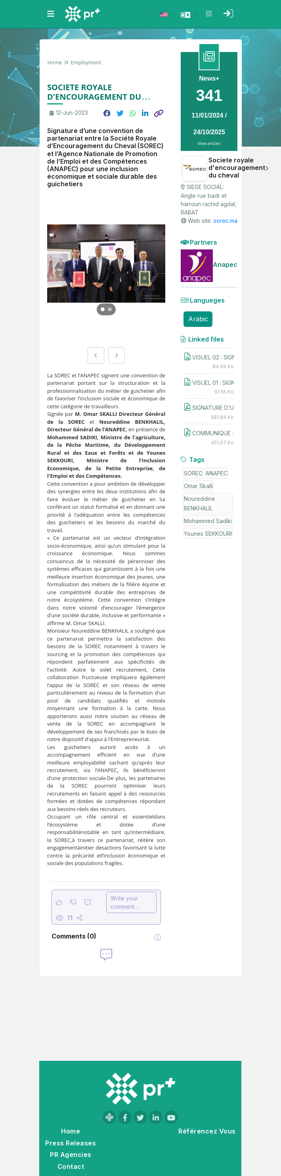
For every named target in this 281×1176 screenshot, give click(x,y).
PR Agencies (70, 1155)
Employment (86, 62)
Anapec (225, 264)
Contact (70, 1166)
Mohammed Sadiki (208, 521)
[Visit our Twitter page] (140, 1117)
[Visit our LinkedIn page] (155, 1117)
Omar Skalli (198, 486)
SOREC (193, 473)
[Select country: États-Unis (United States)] (169, 14)
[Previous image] (96, 355)
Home (55, 62)
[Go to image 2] (110, 309)
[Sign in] (229, 13)
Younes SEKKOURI (208, 533)
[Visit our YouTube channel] (171, 1117)
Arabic (198, 319)
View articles (209, 143)
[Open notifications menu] (209, 13)
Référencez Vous (206, 1131)
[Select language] (191, 14)
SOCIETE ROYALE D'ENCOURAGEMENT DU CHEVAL (94, 97)
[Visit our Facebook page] (125, 1117)
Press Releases (70, 1143)
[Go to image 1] (103, 309)
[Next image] (116, 355)
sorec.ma (225, 220)
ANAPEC (216, 473)
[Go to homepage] (140, 1089)
